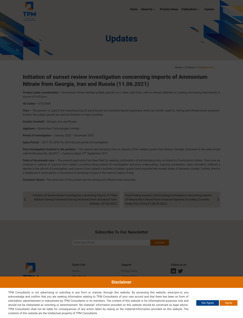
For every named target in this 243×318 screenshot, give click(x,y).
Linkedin (173, 271)
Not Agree (207, 302)
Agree (228, 302)
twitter (180, 271)
